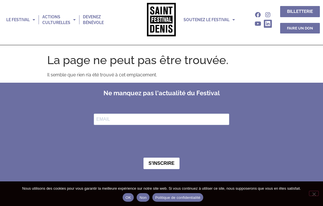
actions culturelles (59, 20)
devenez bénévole (93, 20)
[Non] (314, 193)
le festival (20, 20)
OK (128, 197)
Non (143, 197)
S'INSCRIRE (162, 163)
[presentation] (137, 142)
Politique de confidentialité (177, 197)
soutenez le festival (209, 20)
